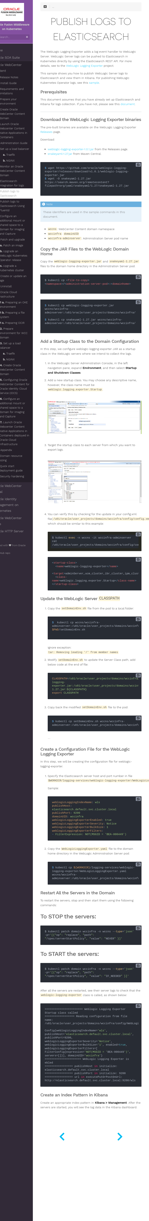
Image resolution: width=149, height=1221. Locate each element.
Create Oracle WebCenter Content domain (21, 114)
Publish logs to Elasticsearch (19, 193)
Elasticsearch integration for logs (21, 183)
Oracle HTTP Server (18, 531)
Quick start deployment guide (20, 468)
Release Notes (17, 77)
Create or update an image (21, 278)
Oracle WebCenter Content (17, 68)
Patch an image (20, 245)
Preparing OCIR (21, 323)
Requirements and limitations (21, 91)
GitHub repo (11, 553)
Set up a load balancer (24, 149)
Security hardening (21, 476)
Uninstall (13, 286)
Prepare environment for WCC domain (23, 333)
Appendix (13, 450)
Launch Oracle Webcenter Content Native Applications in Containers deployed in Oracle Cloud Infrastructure (24, 433)
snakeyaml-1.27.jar (70, 168)
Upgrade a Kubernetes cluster (21, 268)
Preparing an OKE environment (23, 304)
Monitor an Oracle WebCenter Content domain (21, 171)
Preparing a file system (21, 315)
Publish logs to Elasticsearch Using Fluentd (21, 206)
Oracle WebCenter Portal (17, 489)
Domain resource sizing (20, 458)
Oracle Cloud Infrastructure (16, 294)
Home (7, 50)
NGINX (18, 160)
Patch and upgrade (20, 239)
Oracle (31, 545)
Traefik (18, 154)
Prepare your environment (17, 101)
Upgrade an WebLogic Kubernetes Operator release (23, 256)
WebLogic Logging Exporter (69, 71)
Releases (70, 146)
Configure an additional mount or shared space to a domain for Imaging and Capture (21, 225)
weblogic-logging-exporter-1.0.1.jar (81, 164)
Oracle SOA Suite (16, 57)
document (80, 114)
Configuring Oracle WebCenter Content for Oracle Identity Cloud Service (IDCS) (24, 386)
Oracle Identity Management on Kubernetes (15, 505)
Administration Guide (21, 143)
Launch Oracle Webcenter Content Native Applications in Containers (23, 130)
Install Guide (16, 83)
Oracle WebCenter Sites (17, 521)
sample (105, 88)
